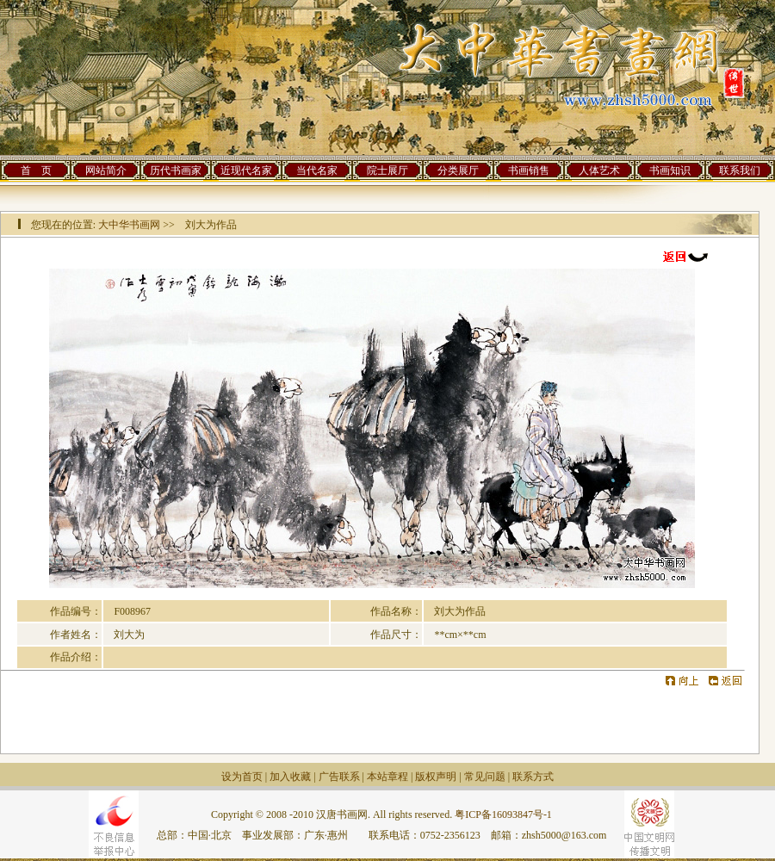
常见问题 (484, 777)
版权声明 (435, 777)
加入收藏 (290, 777)
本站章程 (387, 777)
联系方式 (533, 777)
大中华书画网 (129, 225)
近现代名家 (246, 170)
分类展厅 (458, 170)
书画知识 (670, 170)
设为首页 (242, 777)
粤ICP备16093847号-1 (503, 814)
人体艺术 (599, 170)
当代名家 (317, 170)
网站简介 (106, 170)
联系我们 (739, 170)
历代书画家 (176, 170)
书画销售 (528, 170)
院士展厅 (387, 170)
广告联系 (339, 777)
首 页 (36, 170)
